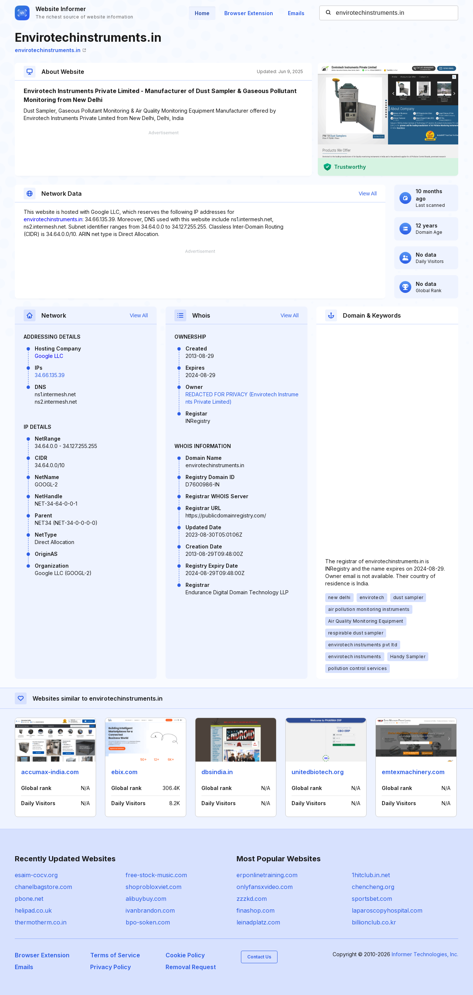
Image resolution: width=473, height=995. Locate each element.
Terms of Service (115, 955)
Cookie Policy (185, 955)
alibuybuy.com (146, 898)
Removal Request (191, 967)
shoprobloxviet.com (153, 886)
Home (202, 13)
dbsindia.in (217, 772)
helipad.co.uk (33, 910)
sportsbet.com (372, 898)
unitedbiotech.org (318, 772)
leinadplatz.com (258, 922)
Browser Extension (248, 13)
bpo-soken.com (148, 922)
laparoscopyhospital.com (387, 910)
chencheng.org (373, 886)
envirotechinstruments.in (50, 50)
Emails (296, 13)
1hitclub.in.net (371, 875)
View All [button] (368, 193)
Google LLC (49, 356)
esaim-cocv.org (36, 875)
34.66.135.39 (50, 375)
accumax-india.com (50, 772)
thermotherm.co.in (41, 922)
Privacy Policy (110, 967)
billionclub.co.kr (374, 922)
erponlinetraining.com (266, 875)
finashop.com (255, 910)
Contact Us (259, 957)
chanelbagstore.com (43, 886)
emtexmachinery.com (413, 772)
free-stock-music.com (156, 875)
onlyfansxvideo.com (264, 886)
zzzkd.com (251, 898)
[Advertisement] (163, 153)
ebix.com (124, 772)
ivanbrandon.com (150, 910)
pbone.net (29, 898)
